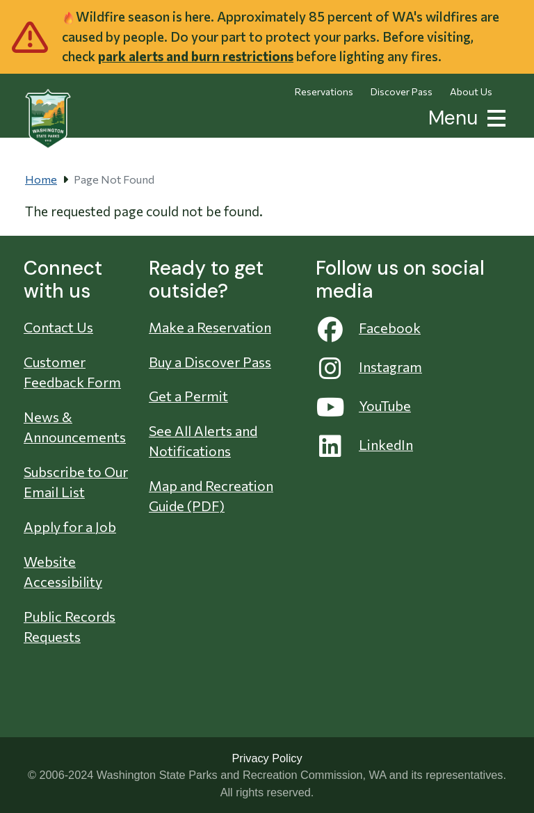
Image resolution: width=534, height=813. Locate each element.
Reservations (324, 91)
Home (41, 179)
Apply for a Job (70, 526)
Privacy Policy (267, 758)
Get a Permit (188, 395)
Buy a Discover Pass (210, 361)
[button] (493, 116)
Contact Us (58, 327)
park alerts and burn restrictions (195, 56)
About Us (471, 91)
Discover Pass (401, 91)
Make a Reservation (210, 327)
